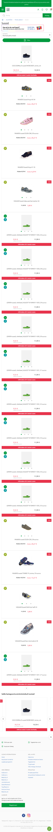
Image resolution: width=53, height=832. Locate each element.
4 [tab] (31, 62)
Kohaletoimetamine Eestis (35, 759)
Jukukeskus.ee (6, 782)
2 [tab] (24, 62)
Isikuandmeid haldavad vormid (36, 775)
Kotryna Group (6, 789)
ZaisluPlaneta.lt (6, 784)
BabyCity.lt (5, 777)
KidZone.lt (4, 772)
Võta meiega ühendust (34, 766)
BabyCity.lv (5, 780)
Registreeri (13, 805)
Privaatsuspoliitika (33, 772)
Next (50, 719)
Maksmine (31, 757)
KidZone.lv (4, 775)
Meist (3, 757)
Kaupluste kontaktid (7, 759)
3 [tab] (28, 62)
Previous (3, 719)
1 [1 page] (26, 688)
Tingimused (31, 764)
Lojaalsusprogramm (7, 762)
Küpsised (30, 777)
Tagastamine (31, 762)
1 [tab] (21, 62)
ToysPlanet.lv (5, 787)
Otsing (47, 15)
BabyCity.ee (5, 792)
